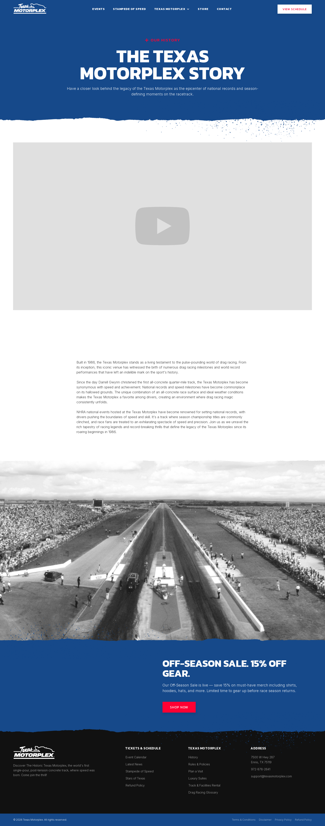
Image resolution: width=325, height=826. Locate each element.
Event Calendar (136, 757)
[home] (29, 8)
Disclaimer (265, 819)
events (98, 9)
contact (224, 9)
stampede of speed (129, 9)
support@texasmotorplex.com (271, 776)
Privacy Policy (283, 819)
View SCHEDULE (295, 9)
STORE (203, 9)
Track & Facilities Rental (204, 785)
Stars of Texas (135, 778)
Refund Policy (135, 785)
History (193, 757)
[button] (172, 9)
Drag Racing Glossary (203, 792)
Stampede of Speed (140, 771)
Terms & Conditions (244, 819)
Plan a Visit (195, 771)
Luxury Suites (197, 778)
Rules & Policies (199, 764)
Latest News (134, 764)
